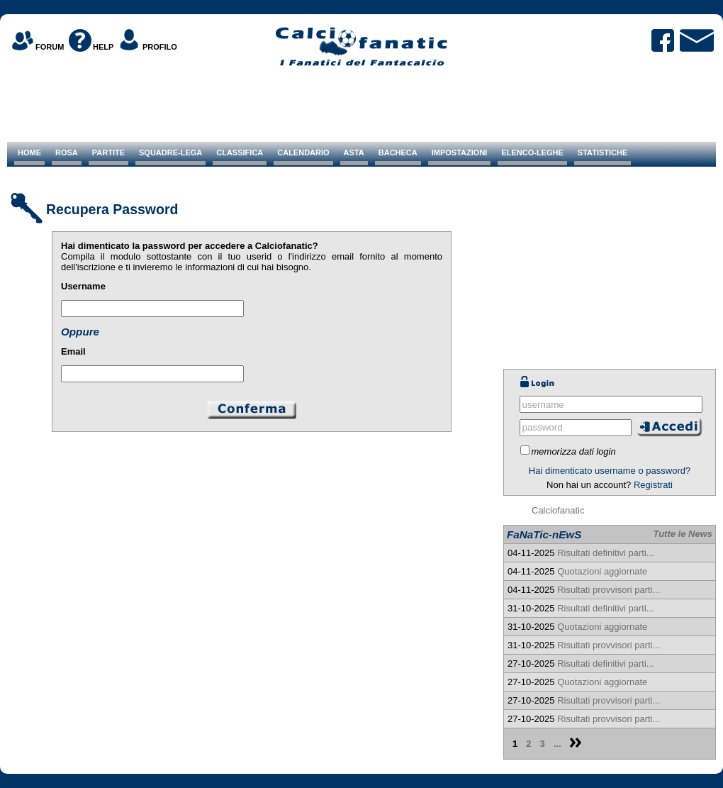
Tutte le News (682, 533)
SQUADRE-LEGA (170, 152)
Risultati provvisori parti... (608, 589)
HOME (29, 152)
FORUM (49, 47)
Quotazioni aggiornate (602, 571)
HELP (103, 47)
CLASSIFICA (239, 152)
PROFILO (159, 47)
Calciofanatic (558, 510)
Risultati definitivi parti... (605, 553)
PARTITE (108, 152)
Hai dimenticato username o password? (609, 470)
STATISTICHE (602, 152)
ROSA (66, 152)
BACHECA (398, 152)
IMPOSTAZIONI (460, 152)
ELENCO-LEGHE (532, 152)
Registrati (653, 484)
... (557, 743)
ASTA (354, 152)
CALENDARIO (303, 152)
